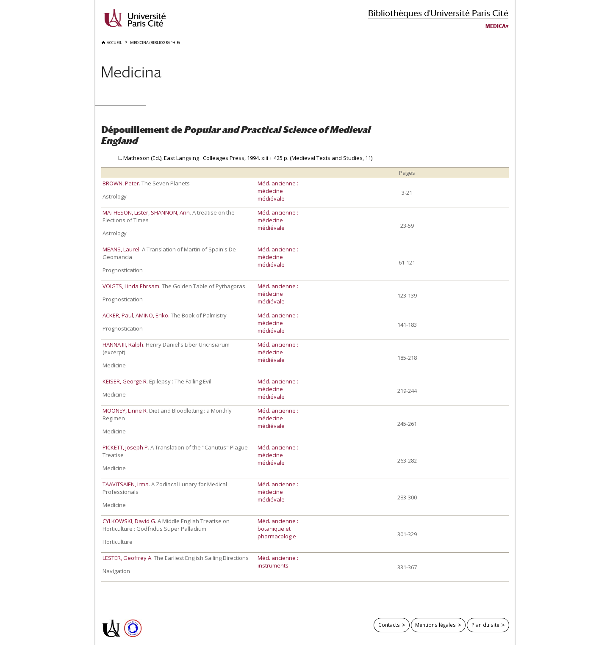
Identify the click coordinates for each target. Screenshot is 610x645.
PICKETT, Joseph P (125, 447)
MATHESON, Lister (125, 212)
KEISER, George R (125, 381)
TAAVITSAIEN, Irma (126, 484)
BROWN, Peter (121, 183)
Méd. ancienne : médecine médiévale (278, 190)
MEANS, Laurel (121, 249)
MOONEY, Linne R (125, 410)
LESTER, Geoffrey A (127, 558)
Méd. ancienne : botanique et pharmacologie (278, 528)
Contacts (389, 624)
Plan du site (485, 624)
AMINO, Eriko (152, 315)
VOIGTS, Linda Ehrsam (131, 286)
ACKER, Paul (118, 315)
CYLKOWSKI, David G (129, 521)
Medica (495, 26)
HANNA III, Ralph (123, 344)
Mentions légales (435, 624)
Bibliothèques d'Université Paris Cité (438, 13)
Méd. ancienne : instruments (278, 561)
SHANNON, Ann (170, 212)
